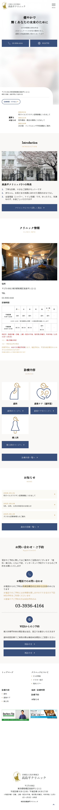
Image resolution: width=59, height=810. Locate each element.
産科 (5, 694)
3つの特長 (37, 676)
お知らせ (35, 699)
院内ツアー (37, 683)
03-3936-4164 (8, 297)
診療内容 (5, 689)
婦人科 (6, 701)
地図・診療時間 (38, 689)
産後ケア (7, 697)
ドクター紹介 (38, 680)
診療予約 (35, 694)
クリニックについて (40, 672)
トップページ (7, 672)
